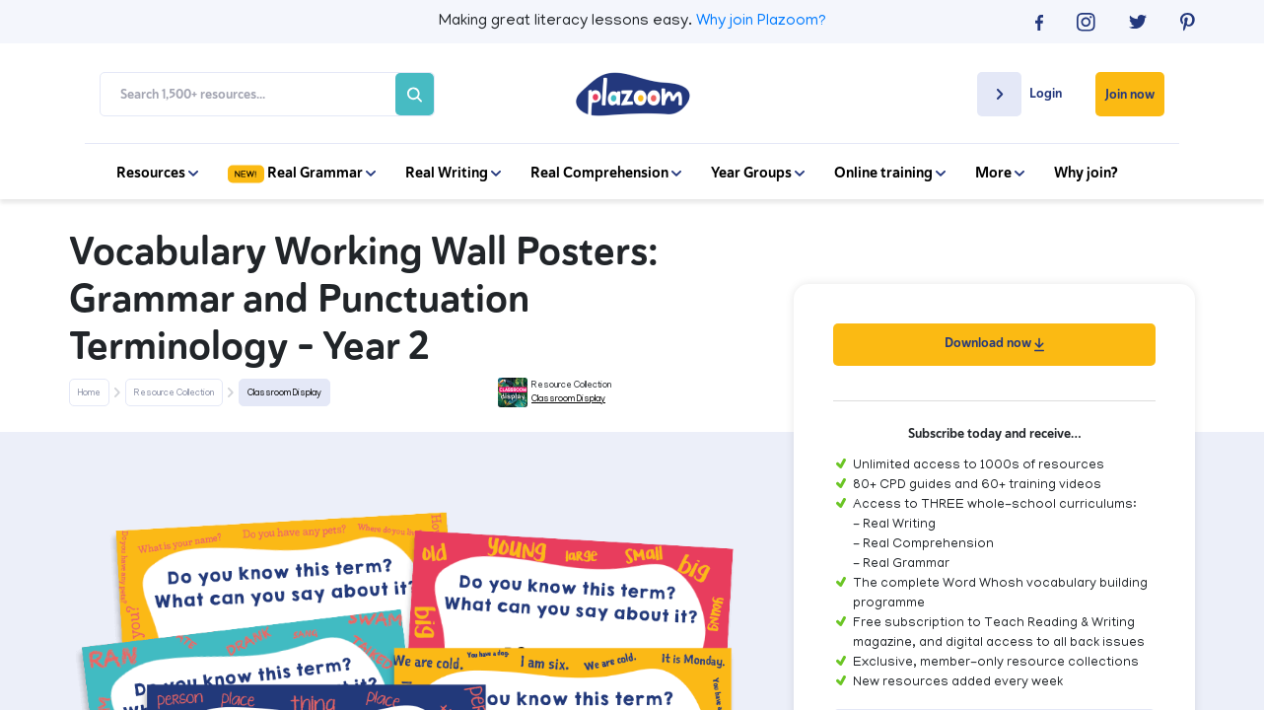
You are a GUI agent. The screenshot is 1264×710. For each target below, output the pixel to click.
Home (89, 393)
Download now (994, 342)
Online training (890, 172)
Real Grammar (302, 172)
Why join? (1086, 172)
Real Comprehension (605, 172)
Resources (157, 172)
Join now (1130, 94)
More (999, 172)
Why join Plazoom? (761, 22)
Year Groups (758, 172)
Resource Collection (174, 393)
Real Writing (453, 172)
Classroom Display (284, 393)
